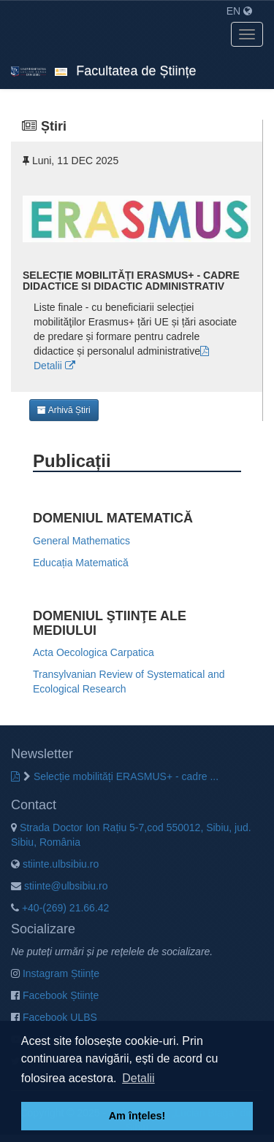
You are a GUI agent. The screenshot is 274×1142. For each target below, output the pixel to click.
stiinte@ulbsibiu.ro (59, 886)
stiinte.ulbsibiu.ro (55, 864)
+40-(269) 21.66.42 (60, 908)
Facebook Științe (55, 995)
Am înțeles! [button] (137, 1116)
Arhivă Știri (64, 410)
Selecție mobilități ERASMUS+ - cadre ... (120, 776)
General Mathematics (81, 541)
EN (239, 11)
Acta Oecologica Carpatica (93, 652)
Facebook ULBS (54, 1017)
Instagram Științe (55, 973)
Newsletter (42, 753)
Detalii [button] (138, 1078)
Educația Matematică (81, 562)
